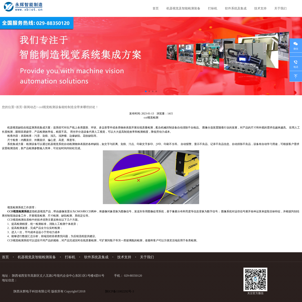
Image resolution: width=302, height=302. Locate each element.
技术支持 (260, 8)
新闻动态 (30, 107)
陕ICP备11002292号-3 (120, 291)
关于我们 (280, 8)
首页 (156, 8)
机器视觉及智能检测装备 (183, 8)
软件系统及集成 (236, 8)
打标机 (212, 8)
